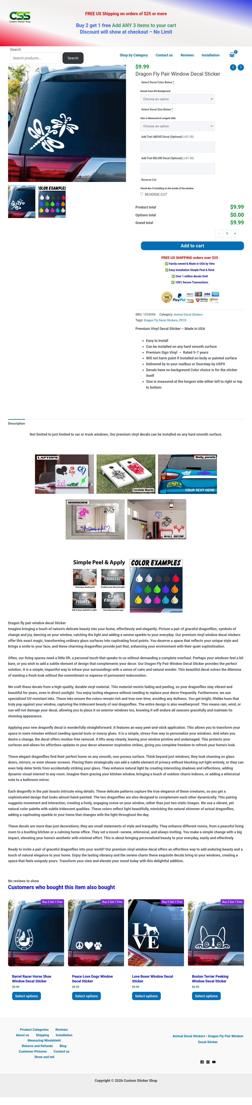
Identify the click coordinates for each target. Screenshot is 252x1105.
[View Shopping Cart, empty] (235, 55)
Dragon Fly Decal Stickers (162, 323)
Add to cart (192, 249)
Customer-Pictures (34, 1058)
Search (15, 49)
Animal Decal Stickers (189, 317)
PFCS (185, 323)
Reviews (51, 1035)
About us (69, 1035)
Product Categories (26, 1035)
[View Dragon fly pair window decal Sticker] (21, 201)
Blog (62, 1052)
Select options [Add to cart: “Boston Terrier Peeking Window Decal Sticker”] (207, 1000)
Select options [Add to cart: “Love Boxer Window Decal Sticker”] (147, 1000)
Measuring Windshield (44, 1046)
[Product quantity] (226, 236)
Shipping (33, 1041)
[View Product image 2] (52, 201)
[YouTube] (214, 1067)
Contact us (61, 1058)
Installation (53, 1041)
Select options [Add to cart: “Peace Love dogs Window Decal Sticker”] (87, 1000)
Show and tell (45, 1064)
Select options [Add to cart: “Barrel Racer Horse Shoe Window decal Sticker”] (27, 1000)
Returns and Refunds (38, 1052)
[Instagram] (208, 1067)
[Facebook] (202, 1067)
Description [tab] (17, 427)
